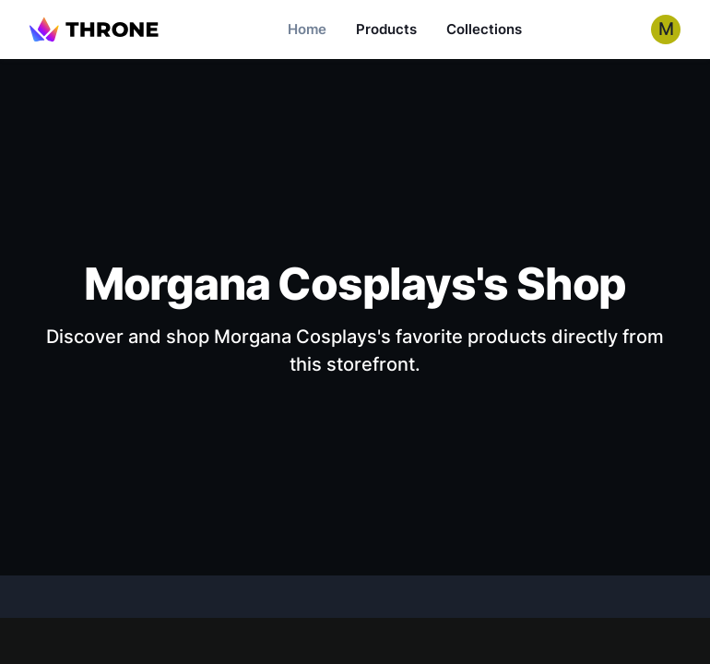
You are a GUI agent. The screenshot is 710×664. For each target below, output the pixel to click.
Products (386, 29)
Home (307, 29)
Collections (484, 29)
